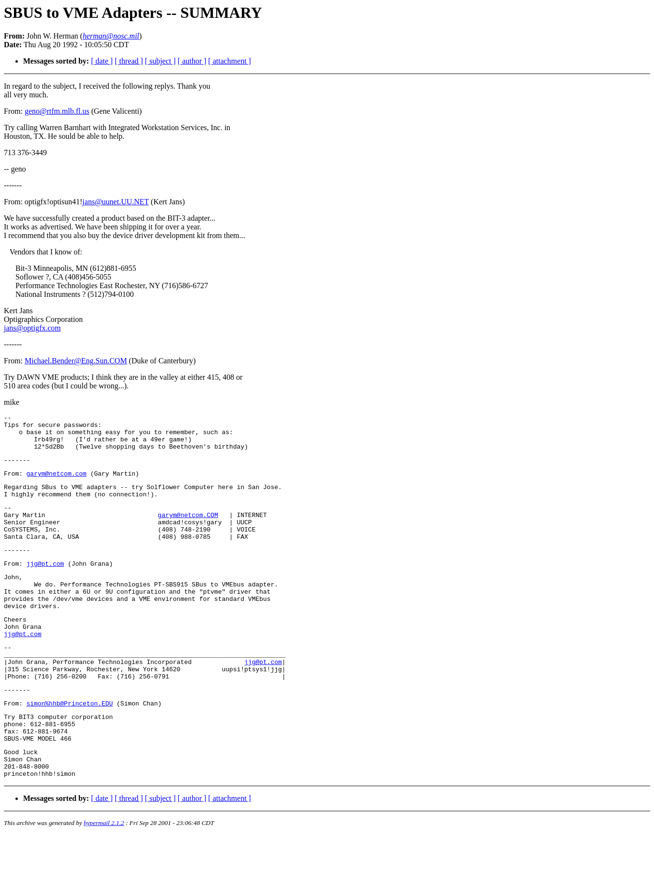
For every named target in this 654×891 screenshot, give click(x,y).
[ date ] (102, 61)
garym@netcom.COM (188, 530)
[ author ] (192, 61)
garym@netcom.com (56, 483)
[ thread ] (129, 61)
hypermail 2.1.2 (104, 879)
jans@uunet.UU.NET (115, 202)
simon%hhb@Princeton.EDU (69, 748)
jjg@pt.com (45, 586)
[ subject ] (160, 61)
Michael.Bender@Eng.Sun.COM (76, 361)
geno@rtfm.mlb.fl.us (57, 111)
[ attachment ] (229, 61)
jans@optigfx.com (32, 328)
